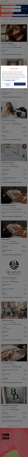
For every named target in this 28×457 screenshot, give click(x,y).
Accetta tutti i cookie (20, 83)
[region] (14, 77)
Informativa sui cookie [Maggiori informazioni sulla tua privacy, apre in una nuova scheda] (10, 80)
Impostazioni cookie (7, 84)
